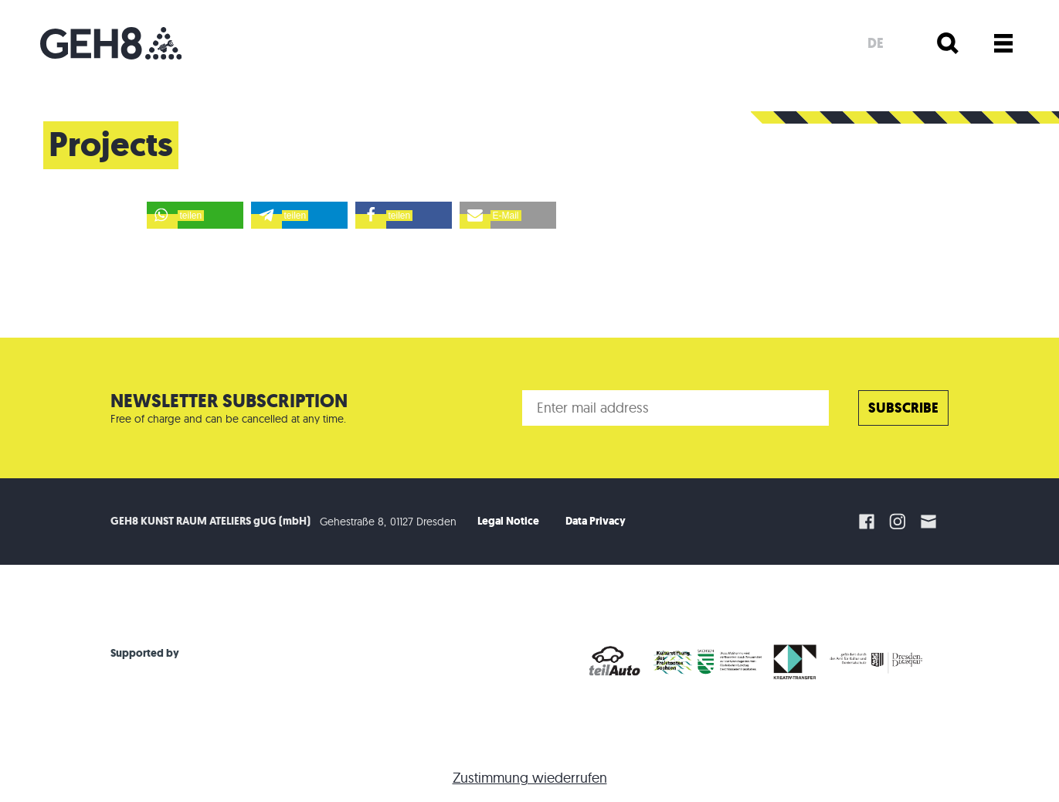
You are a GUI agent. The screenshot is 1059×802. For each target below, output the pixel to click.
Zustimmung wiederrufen (530, 778)
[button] (195, 215)
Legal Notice (508, 521)
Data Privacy (595, 521)
